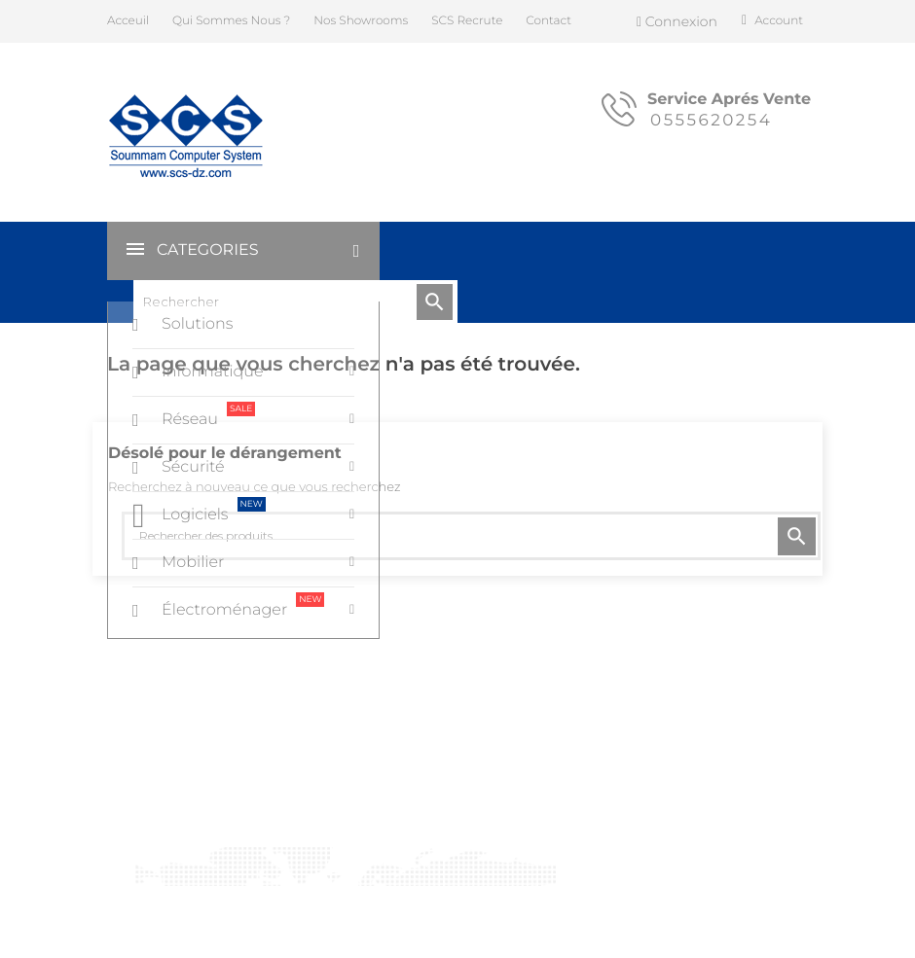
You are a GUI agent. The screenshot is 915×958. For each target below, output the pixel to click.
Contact (548, 21)
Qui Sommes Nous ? (231, 21)
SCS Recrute (466, 21)
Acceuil (128, 21)
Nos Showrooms (360, 21)
